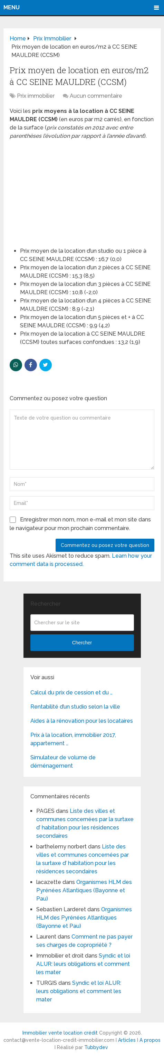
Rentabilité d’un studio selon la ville (75, 706)
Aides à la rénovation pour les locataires (81, 721)
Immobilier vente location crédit (60, 1033)
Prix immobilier (36, 96)
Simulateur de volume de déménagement (63, 761)
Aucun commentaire (96, 96)
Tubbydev (96, 1047)
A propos (150, 1040)
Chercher (82, 642)
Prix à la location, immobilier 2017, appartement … (73, 739)
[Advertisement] (61, 190)
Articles (127, 1040)
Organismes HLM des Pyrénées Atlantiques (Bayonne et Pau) (84, 890)
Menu (11, 7)
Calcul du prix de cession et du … (71, 692)
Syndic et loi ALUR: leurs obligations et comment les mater (83, 964)
